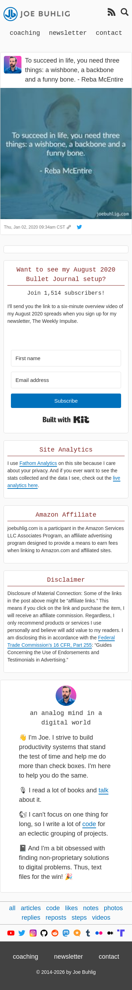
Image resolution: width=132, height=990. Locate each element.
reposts (55, 917)
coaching (25, 32)
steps (79, 917)
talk (103, 790)
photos (113, 908)
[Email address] (66, 380)
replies (30, 917)
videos (101, 917)
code (89, 824)
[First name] (66, 358)
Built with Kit (66, 419)
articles (31, 908)
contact (109, 32)
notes (91, 908)
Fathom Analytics (38, 463)
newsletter (68, 32)
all (12, 908)
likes (71, 908)
